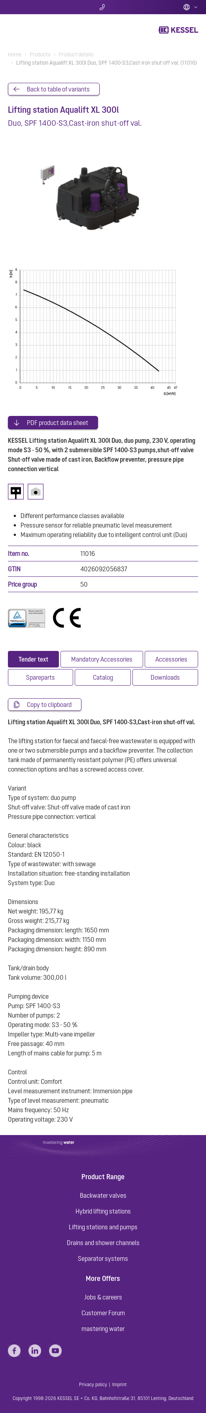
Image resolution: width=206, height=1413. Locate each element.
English (190, 7)
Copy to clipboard (49, 704)
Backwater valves (103, 1195)
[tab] (33, 659)
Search (39, 7)
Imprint (119, 1384)
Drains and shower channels (103, 1242)
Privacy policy (93, 1384)
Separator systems (103, 1258)
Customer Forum (103, 1312)
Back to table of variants (58, 89)
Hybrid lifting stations (103, 1211)
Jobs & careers (103, 1297)
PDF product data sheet (57, 422)
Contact (103, 7)
